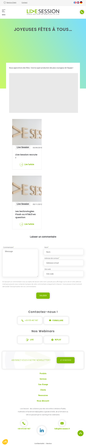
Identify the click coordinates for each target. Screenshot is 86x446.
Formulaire (56, 320)
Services (43, 379)
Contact (24, 2)
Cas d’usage (43, 384)
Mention (49, 443)
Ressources (43, 395)
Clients (43, 390)
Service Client (11, 2)
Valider (43, 295)
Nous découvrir (43, 401)
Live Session (23, 147)
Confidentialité (39, 443)
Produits (43, 373)
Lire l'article (27, 164)
